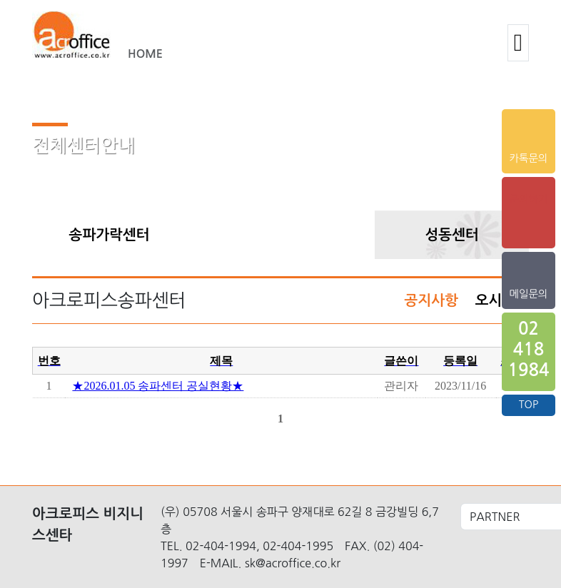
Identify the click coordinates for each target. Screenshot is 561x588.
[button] (518, 43)
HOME (145, 54)
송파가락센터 (109, 235)
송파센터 (280, 235)
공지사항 (431, 300)
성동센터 (451, 235)
